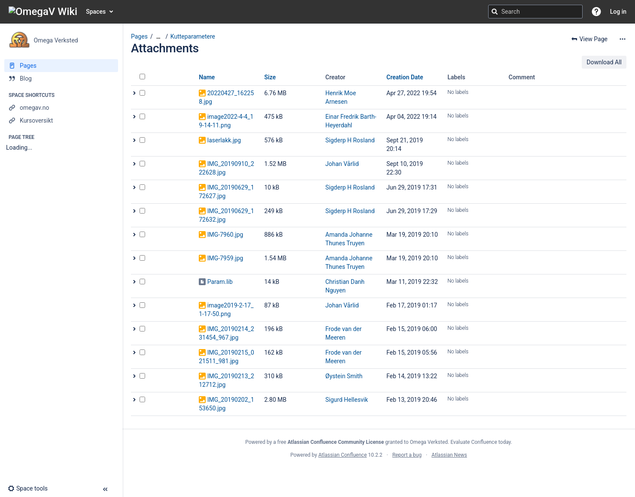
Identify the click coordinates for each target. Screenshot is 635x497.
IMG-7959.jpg (225, 258)
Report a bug (407, 455)
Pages (139, 36)
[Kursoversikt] (61, 120)
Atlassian (379, 473)
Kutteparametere (192, 36)
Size (270, 77)
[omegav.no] (61, 107)
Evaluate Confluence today (480, 442)
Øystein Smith (343, 376)
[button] (596, 11)
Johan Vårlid (342, 163)
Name (207, 77)
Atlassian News (449, 455)
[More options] (622, 39)
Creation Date (404, 77)
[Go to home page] (43, 11)
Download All (604, 62)
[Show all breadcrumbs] (158, 36)
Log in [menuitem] (618, 11)
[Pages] (61, 65)
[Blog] (61, 78)
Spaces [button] (96, 11)
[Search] (494, 11)
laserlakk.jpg (224, 140)
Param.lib (220, 281)
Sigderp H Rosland (350, 140)
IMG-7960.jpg (225, 234)
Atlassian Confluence (342, 455)
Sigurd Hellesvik (346, 399)
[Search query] (535, 11)
